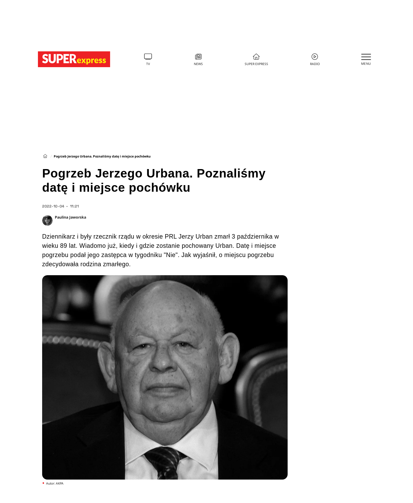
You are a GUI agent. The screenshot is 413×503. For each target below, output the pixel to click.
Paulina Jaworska (70, 217)
